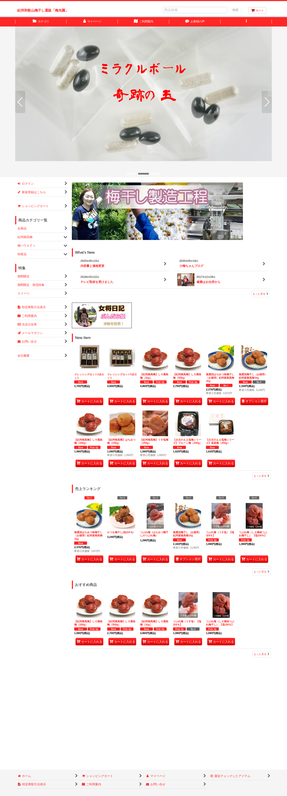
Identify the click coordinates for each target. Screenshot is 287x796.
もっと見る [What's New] (260, 293)
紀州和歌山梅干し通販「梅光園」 (43, 10)
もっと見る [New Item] (261, 475)
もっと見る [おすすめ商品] (261, 654)
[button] (246, 21)
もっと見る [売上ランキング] (261, 571)
